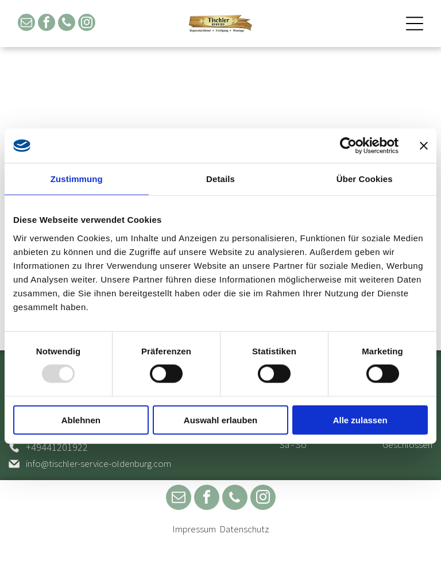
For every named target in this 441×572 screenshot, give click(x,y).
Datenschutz (244, 529)
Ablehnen (80, 420)
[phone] (66, 24)
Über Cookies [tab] (364, 179)
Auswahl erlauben (220, 420)
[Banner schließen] (424, 146)
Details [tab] (220, 179)
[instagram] (86, 24)
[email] (26, 24)
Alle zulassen (360, 420)
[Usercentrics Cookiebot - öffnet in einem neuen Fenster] (348, 145)
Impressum (194, 529)
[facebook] (46, 24)
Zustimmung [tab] (77, 179)
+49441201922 (57, 447)
